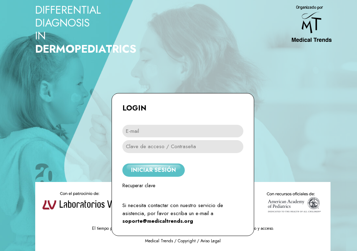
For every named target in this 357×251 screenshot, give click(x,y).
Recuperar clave (138, 185)
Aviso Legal (210, 241)
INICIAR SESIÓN (153, 170)
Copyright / (189, 241)
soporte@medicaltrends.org (157, 221)
